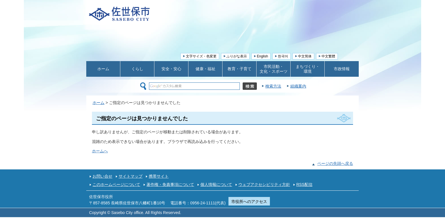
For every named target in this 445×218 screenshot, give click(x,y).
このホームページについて (116, 184)
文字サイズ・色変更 (201, 56)
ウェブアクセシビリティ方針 (264, 184)
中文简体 (305, 56)
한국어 (283, 56)
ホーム (103, 69)
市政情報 (342, 69)
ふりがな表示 (236, 56)
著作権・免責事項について (170, 184)
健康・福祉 (205, 69)
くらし (137, 69)
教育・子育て (239, 69)
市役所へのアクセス (249, 201)
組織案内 (298, 86)
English (262, 56)
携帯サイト (159, 176)
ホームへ (100, 151)
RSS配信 (304, 184)
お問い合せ (102, 176)
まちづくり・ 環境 (308, 69)
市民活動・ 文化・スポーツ (273, 69)
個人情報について (216, 184)
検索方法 (273, 86)
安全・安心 (171, 69)
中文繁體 (328, 56)
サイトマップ (130, 176)
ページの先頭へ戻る (335, 163)
